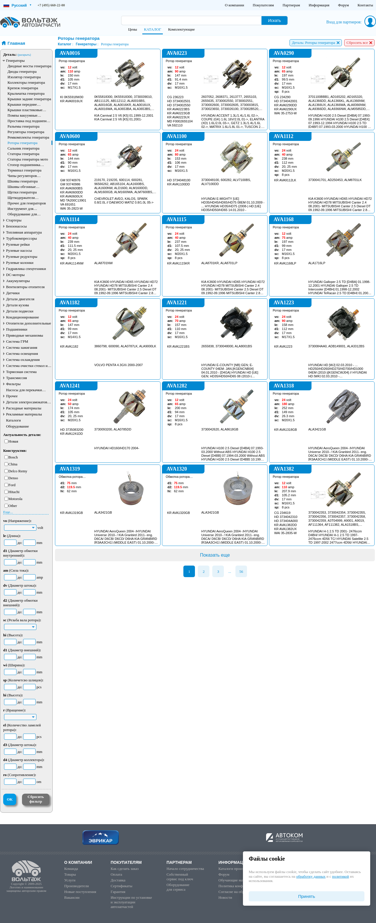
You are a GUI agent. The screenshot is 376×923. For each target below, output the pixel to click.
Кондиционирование (22, 317)
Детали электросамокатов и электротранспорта (28, 402)
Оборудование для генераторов (22, 214)
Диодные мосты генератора (29, 66)
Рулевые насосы (19, 250)
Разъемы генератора (24, 126)
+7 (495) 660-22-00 (51, 5)
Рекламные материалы (24, 414)
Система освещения (22, 353)
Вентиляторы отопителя (25, 287)
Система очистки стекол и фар (27, 365)
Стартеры (13, 220)
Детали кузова (17, 305)
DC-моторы (15, 275)
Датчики (13, 293)
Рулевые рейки (18, 244)
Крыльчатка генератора (26, 93)
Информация (319, 5)
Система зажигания (21, 347)
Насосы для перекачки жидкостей (24, 390)
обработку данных (310, 876)
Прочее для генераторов (27, 203)
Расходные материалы (23, 408)
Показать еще (215, 555)
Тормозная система (21, 372)
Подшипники (16, 329)
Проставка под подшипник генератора (29, 121)
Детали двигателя (20, 299)
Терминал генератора (24, 170)
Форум (343, 5)
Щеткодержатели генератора (21, 197)
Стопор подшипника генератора (24, 165)
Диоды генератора (22, 71)
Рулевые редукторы (21, 256)
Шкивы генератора (23, 181)
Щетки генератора (22, 192)
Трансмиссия (16, 378)
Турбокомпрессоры (21, 238)
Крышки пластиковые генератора (25, 110)
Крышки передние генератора (22, 104)
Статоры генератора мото (28, 159)
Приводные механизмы (24, 335)
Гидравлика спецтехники (26, 268)
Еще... (8, 512)
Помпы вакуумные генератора (22, 115)
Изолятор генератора (24, 77)
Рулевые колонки (20, 262)
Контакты (365, 5)
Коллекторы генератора (26, 82)
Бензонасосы (16, 226)
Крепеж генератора (23, 88)
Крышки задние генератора (29, 99)
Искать (274, 20)
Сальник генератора (23, 148)
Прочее (12, 396)
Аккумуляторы (18, 281)
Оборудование (17, 426)
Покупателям (263, 5)
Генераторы (15, 60)
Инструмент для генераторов (21, 208)
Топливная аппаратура (24, 232)
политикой (340, 876)
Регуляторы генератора (26, 132)
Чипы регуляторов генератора (22, 176)
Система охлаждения (23, 359)
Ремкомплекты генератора (28, 137)
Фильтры (13, 384)
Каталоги (13, 420)
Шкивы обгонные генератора (22, 186)
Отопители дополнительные (28, 323)
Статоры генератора (23, 154)
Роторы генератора (23, 143)
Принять (306, 896)
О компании (234, 5)
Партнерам (291, 5)
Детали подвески (19, 311)
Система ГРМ (17, 341)
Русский (17, 5)
